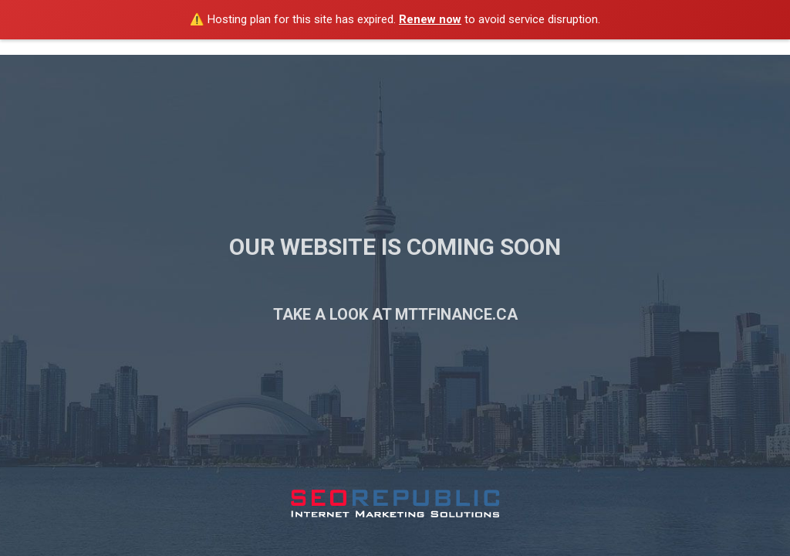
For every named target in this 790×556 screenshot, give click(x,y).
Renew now (430, 19)
